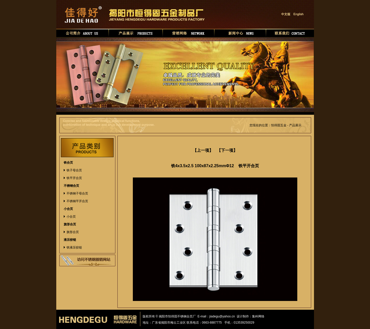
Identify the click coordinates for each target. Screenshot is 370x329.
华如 (269, 316)
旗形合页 (73, 232)
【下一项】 (227, 150)
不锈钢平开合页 (77, 201)
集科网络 (258, 316)
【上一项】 (203, 150)
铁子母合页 (74, 170)
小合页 (71, 216)
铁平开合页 (74, 178)
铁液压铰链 (74, 247)
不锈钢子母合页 (77, 193)
